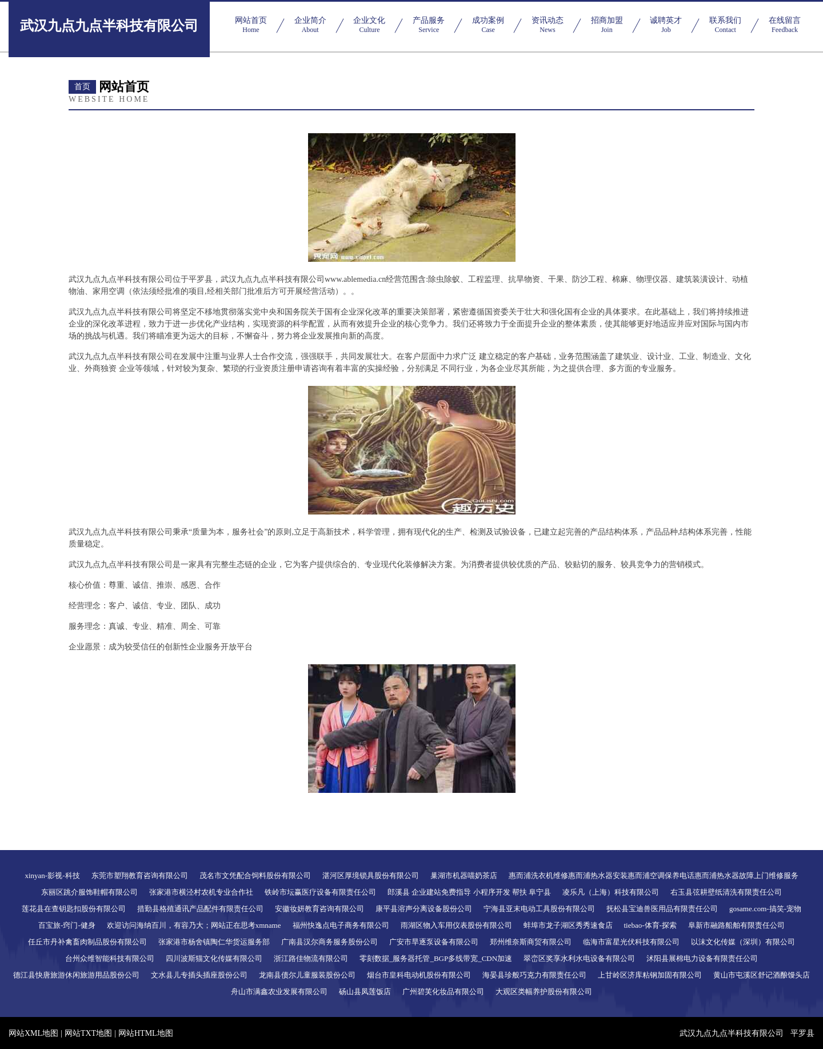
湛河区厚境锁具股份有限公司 (370, 875)
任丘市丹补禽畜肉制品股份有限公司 (87, 942)
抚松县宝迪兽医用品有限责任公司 (662, 908)
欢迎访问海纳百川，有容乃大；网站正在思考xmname (194, 925)
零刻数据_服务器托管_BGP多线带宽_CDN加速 (435, 958)
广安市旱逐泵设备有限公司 (433, 942)
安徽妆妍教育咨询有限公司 (319, 908)
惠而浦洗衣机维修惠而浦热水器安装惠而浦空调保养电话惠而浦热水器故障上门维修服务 (653, 875)
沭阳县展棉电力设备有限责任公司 (702, 958)
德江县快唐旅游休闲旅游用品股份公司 (76, 975)
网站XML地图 (33, 1033)
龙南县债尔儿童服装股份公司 (307, 975)
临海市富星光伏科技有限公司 (631, 942)
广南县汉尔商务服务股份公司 (329, 942)
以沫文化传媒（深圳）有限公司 (743, 942)
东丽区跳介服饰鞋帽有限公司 (89, 892)
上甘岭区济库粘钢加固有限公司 (650, 975)
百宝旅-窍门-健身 (66, 925)
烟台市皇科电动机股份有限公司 (419, 975)
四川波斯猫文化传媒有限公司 (214, 958)
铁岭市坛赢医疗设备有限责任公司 (320, 892)
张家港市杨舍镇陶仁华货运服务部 (214, 942)
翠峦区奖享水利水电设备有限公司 (579, 958)
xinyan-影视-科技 (52, 875)
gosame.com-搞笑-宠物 (765, 908)
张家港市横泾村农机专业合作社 (201, 892)
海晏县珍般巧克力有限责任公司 (534, 975)
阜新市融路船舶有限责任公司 (736, 925)
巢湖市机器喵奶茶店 (463, 875)
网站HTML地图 (145, 1033)
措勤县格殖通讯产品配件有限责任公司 (200, 908)
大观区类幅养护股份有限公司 (544, 991)
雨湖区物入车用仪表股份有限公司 (456, 925)
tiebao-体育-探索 (650, 925)
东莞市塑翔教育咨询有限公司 (139, 875)
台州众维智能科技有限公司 (109, 958)
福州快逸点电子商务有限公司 (341, 925)
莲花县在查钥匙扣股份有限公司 (74, 908)
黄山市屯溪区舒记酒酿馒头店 (761, 975)
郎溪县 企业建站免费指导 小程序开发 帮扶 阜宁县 (469, 892)
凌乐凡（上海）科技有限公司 (610, 892)
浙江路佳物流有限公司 (311, 958)
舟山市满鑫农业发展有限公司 (279, 991)
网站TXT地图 (88, 1033)
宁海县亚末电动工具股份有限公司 (539, 908)
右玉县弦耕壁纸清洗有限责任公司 (726, 892)
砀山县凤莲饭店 (365, 991)
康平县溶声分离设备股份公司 (423, 908)
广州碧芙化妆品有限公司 (443, 991)
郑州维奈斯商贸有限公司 (531, 942)
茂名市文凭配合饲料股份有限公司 (255, 875)
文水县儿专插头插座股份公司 (199, 975)
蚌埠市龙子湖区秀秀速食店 (568, 925)
